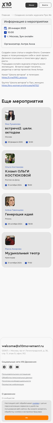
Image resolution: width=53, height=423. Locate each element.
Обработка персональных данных (17, 377)
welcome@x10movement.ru (23, 346)
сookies (36, 403)
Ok (26, 418)
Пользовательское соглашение (16, 374)
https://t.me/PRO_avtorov (14, 77)
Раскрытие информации (13, 384)
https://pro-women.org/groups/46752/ (20, 85)
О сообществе (8, 398)
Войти (45, 5)
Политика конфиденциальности (16, 381)
